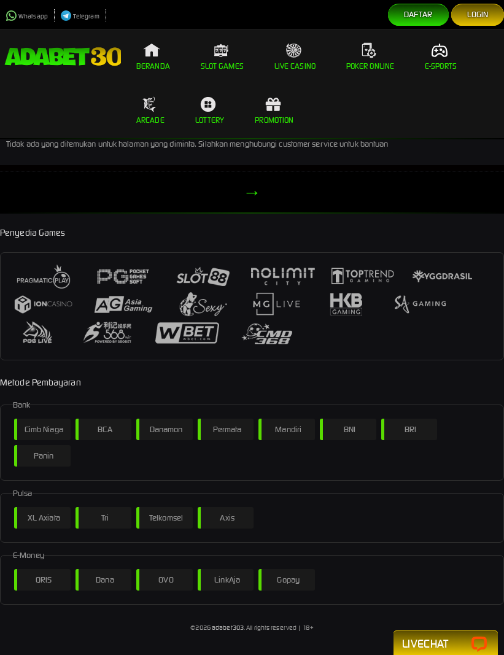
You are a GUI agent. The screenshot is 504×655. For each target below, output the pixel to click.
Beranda (153, 56)
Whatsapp (27, 16)
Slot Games (222, 56)
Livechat (445, 644)
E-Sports (441, 56)
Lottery (210, 110)
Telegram (80, 16)
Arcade (150, 110)
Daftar (418, 14)
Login (478, 14)
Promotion (274, 110)
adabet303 (228, 628)
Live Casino (295, 56)
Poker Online (370, 56)
